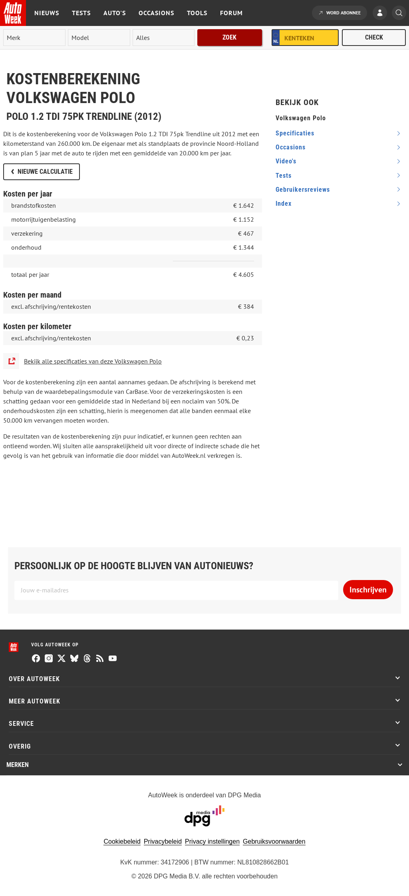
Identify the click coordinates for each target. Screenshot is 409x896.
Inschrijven (368, 589)
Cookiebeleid (122, 841)
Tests (81, 13)
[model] (99, 37)
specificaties (295, 133)
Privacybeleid (163, 841)
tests (284, 175)
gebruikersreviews (303, 189)
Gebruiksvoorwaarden (274, 841)
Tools (197, 13)
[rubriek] (164, 37)
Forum (231, 13)
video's (286, 161)
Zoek (229, 37)
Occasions (156, 13)
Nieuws (46, 13)
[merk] (34, 37)
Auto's (114, 13)
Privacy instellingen (212, 841)
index (284, 203)
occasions (291, 147)
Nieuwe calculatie (45, 171)
